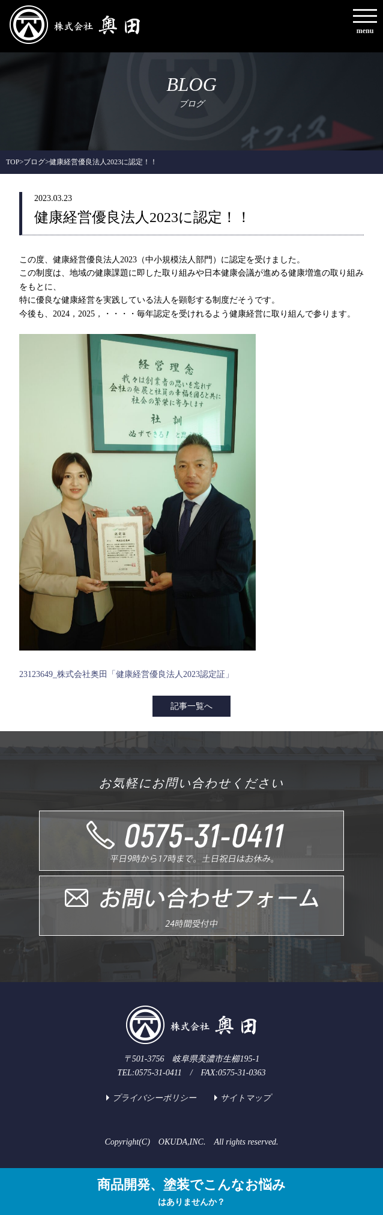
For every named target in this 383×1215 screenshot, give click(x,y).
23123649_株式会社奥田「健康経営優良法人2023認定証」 (126, 674)
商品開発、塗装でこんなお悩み (191, 1193)
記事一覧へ (191, 706)
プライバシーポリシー (154, 1097)
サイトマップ (245, 1097)
